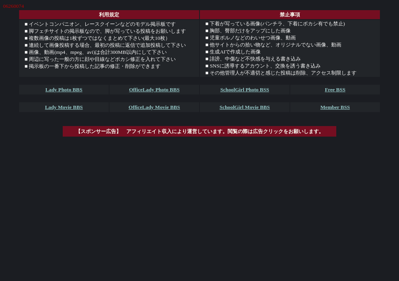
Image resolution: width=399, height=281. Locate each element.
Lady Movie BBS (64, 107)
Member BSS (335, 107)
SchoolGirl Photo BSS (244, 89)
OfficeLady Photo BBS (154, 89)
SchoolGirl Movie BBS (245, 107)
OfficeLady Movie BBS (154, 107)
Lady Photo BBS (64, 89)
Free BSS (335, 89)
